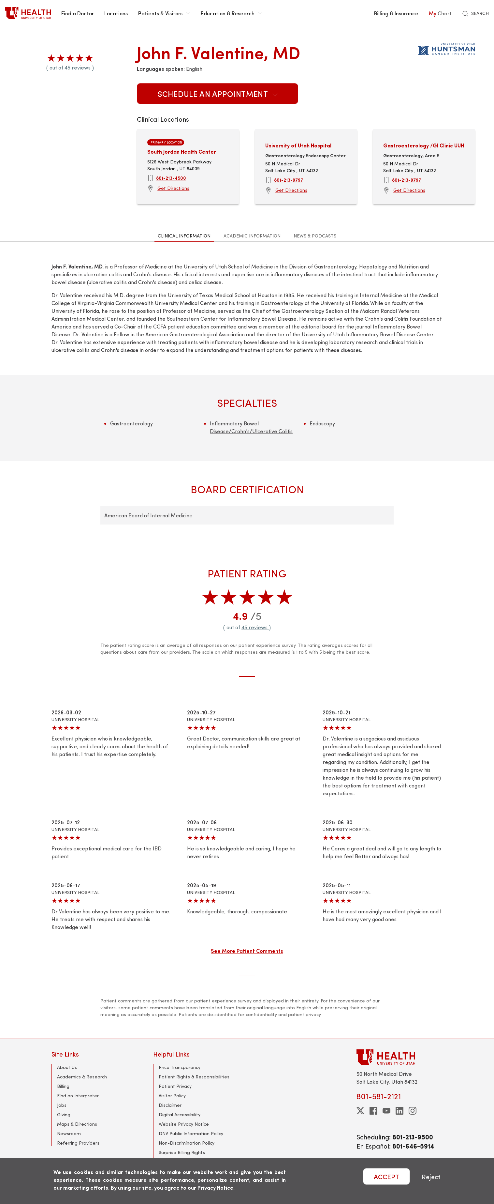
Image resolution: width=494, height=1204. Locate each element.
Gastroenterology (131, 423)
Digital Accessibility (179, 1114)
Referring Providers (78, 1143)
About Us (67, 1067)
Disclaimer (170, 1105)
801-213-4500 (171, 178)
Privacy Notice (215, 1187)
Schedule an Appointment (218, 93)
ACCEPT (386, 1176)
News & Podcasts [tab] (315, 236)
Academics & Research (82, 1077)
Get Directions (173, 188)
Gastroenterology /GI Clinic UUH (423, 145)
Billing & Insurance (396, 13)
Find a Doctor (77, 13)
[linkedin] (399, 1111)
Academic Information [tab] (252, 236)
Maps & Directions (77, 1124)
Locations (116, 13)
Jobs (61, 1105)
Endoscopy (322, 423)
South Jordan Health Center (181, 151)
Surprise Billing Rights (182, 1152)
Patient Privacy (175, 1086)
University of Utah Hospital (298, 145)
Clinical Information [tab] (184, 236)
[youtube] (386, 1111)
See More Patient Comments (247, 950)
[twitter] (360, 1111)
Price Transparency (179, 1067)
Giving (63, 1114)
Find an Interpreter (78, 1095)
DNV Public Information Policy (191, 1133)
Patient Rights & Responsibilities (194, 1077)
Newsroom (69, 1133)
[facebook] (373, 1111)
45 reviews (78, 67)
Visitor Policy (172, 1095)
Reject (431, 1176)
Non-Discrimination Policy (186, 1143)
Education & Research (231, 13)
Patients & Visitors (164, 13)
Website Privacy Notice (184, 1124)
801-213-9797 (288, 179)
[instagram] (412, 1111)
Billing (63, 1086)
